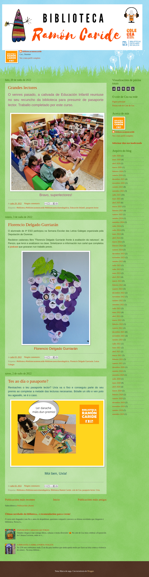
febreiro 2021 (117, 359)
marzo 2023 (117, 281)
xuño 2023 (116, 269)
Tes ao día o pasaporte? (28, 381)
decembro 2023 (118, 254)
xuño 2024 (116, 230)
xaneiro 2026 (117, 175)
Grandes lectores (22, 87)
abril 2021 (116, 351)
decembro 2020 (118, 367)
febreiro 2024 (117, 246)
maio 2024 (116, 234)
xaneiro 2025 (117, 214)
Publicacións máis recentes (20, 499)
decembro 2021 (118, 332)
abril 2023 (116, 277)
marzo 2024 (117, 242)
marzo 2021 (117, 355)
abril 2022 (116, 316)
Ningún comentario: (32, 203)
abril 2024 (116, 238)
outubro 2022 (117, 301)
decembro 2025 (118, 179)
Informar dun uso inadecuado (127, 143)
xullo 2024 (116, 226)
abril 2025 (116, 203)
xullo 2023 (116, 265)
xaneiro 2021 (117, 363)
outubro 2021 (117, 340)
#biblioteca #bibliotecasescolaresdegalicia (33, 490)
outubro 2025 (117, 187)
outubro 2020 (117, 371)
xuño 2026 (116, 156)
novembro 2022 (118, 297)
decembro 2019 (118, 402)
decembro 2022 (118, 293)
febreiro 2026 (117, 171)
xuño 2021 (116, 344)
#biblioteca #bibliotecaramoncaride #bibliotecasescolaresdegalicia (43, 208)
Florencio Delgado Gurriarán (33, 224)
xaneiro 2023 (117, 289)
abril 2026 (116, 163)
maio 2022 (116, 312)
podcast (14, 247)
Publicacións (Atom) (25, 506)
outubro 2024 (117, 218)
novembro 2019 (118, 406)
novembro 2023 (118, 257)
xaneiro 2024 (117, 250)
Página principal (118, 102)
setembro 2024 (118, 222)
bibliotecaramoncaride (31, 51)
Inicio (56, 499)
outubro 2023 (117, 261)
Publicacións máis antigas (92, 499)
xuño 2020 (116, 379)
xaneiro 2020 (117, 398)
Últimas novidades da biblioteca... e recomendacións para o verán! (37, 514)
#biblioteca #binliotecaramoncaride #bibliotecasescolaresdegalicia (43, 361)
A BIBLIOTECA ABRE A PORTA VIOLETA (35, 545)
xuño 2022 (116, 308)
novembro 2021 (118, 336)
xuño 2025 (116, 195)
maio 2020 (116, 383)
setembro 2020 (118, 375)
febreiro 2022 (117, 324)
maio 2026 (116, 160)
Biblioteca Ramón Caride (61, 490)
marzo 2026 (117, 167)
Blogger (90, 571)
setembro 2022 (118, 305)
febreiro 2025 (117, 211)
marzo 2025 (117, 206)
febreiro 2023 (117, 285)
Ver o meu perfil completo (29, 58)
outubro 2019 (117, 410)
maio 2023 (116, 273)
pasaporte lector (92, 208)
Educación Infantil (77, 208)
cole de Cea (76, 490)
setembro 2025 (118, 191)
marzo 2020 (117, 391)
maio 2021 (116, 348)
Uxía (98, 490)
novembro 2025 (118, 183)
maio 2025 (116, 199)
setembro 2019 (118, 414)
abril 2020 (116, 387)
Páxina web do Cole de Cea (123, 106)
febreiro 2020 (117, 395)
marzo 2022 (117, 320)
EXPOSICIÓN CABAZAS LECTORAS (33, 530)
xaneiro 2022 (117, 328)
